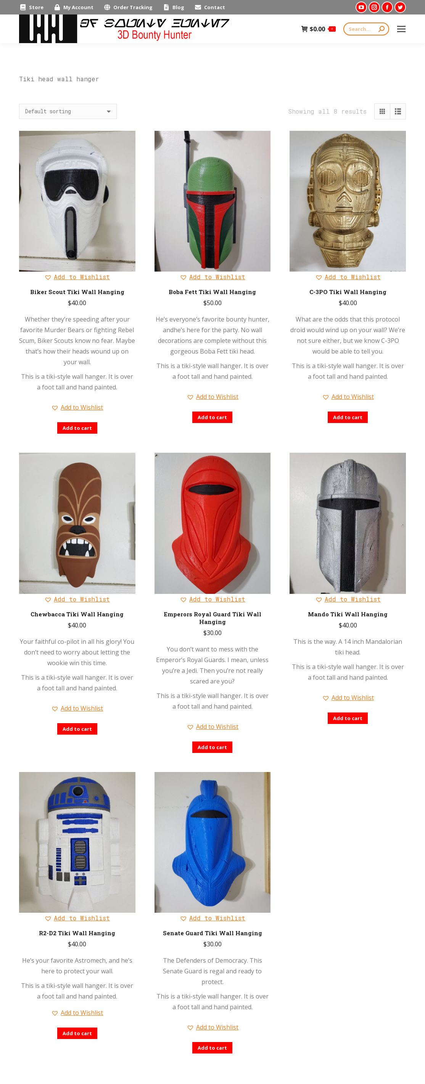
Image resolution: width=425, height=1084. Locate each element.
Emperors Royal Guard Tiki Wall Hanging (212, 618)
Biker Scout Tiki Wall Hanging (77, 292)
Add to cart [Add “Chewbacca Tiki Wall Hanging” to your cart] (77, 728)
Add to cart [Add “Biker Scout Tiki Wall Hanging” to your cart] (77, 428)
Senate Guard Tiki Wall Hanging (212, 933)
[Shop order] (68, 111)
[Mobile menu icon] (401, 29)
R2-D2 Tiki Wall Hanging (77, 933)
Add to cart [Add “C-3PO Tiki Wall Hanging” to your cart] (347, 417)
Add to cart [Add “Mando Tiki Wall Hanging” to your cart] (347, 718)
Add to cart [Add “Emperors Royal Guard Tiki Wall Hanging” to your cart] (212, 747)
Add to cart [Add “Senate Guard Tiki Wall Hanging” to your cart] (212, 1047)
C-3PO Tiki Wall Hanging (347, 292)
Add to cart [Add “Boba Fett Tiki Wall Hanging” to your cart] (212, 417)
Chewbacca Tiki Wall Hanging (77, 614)
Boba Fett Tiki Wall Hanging (212, 292)
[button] (77, 277)
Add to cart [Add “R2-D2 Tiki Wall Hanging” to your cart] (77, 1033)
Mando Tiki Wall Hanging (348, 614)
